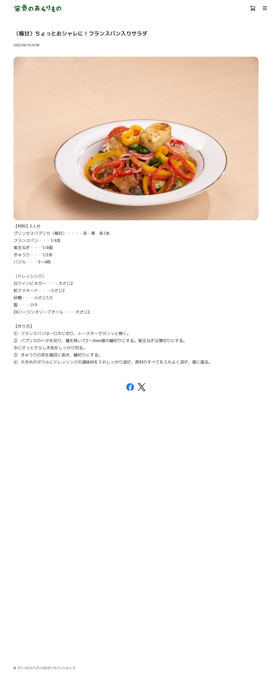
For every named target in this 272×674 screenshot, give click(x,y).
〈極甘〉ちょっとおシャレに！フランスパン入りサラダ (80, 34)
